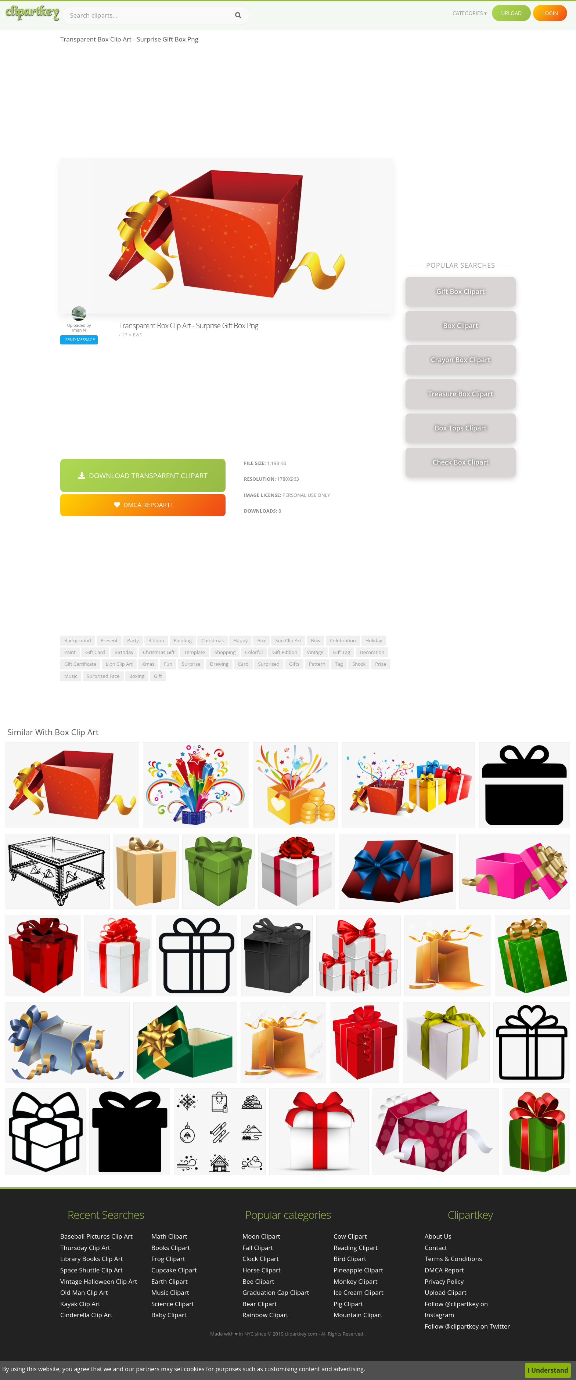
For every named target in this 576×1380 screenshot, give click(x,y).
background (77, 640)
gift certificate (80, 664)
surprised (269, 664)
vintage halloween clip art (98, 1281)
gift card (95, 652)
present (109, 640)
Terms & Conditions (453, 1258)
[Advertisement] (226, 103)
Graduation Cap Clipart (275, 1292)
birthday (124, 652)
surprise (191, 664)
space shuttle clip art (91, 1270)
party (133, 640)
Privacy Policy (444, 1281)
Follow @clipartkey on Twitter (467, 1326)
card (243, 664)
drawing (219, 664)
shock (359, 664)
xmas (148, 664)
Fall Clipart (257, 1247)
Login (550, 13)
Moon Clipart (261, 1236)
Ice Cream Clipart (359, 1292)
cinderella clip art (86, 1315)
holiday (374, 640)
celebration (343, 640)
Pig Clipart (348, 1304)
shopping (225, 652)
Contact (436, 1247)
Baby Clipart (169, 1315)
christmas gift (158, 652)
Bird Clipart (350, 1258)
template (194, 652)
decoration (372, 652)
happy (240, 640)
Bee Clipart (258, 1281)
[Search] (238, 15)
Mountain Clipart (358, 1315)
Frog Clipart (168, 1258)
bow (315, 640)
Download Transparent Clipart (143, 475)
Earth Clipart (169, 1281)
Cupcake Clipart (174, 1270)
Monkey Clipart (356, 1281)
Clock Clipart (260, 1258)
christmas (212, 640)
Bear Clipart (259, 1304)
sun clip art (288, 640)
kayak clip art (80, 1304)
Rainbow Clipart (265, 1315)
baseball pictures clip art (96, 1236)
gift (158, 676)
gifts (294, 664)
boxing (136, 676)
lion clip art (119, 664)
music (70, 676)
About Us (438, 1236)
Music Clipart (170, 1292)
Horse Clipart (261, 1270)
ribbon (156, 640)
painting (183, 640)
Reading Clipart (356, 1247)
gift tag (341, 652)
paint (70, 652)
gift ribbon (284, 652)
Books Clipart (170, 1247)
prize (380, 664)
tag (339, 664)
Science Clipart (172, 1304)
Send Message (79, 339)
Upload (511, 13)
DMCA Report (444, 1270)
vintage (315, 652)
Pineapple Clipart (358, 1270)
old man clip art (84, 1292)
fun (168, 664)
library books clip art (91, 1258)
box (261, 640)
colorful (254, 652)
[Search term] (156, 15)
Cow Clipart (350, 1236)
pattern (317, 664)
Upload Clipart (446, 1292)
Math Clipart (169, 1236)
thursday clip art (85, 1247)
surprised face (103, 676)
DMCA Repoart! (143, 505)
